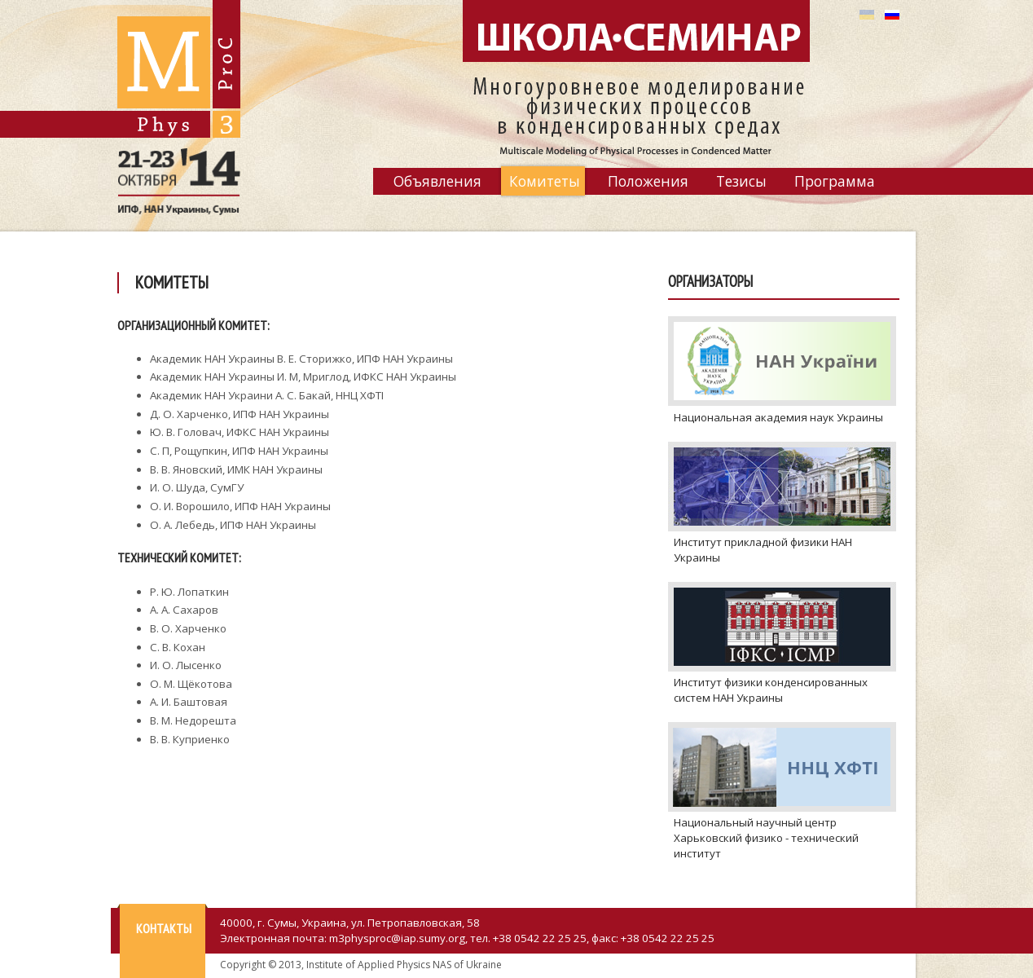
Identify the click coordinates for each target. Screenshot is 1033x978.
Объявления (437, 181)
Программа (834, 181)
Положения (648, 181)
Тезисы (741, 181)
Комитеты (544, 181)
